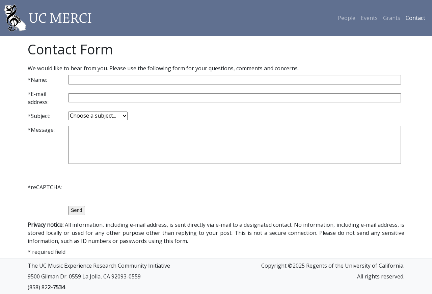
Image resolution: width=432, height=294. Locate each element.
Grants (391, 18)
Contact (415, 18)
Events (369, 18)
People (346, 18)
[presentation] (119, 187)
